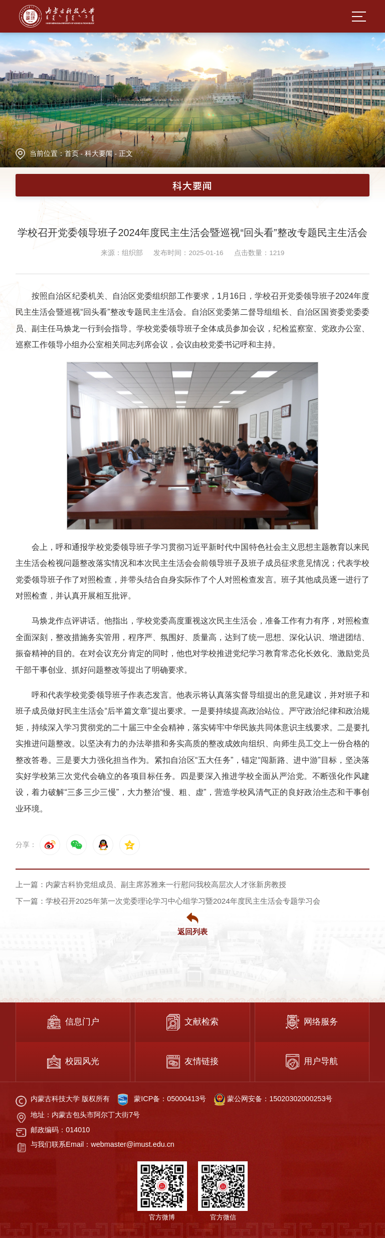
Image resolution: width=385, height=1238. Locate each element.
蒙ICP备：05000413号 (170, 1099)
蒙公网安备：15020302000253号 (273, 1099)
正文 (126, 153)
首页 (72, 153)
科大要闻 (99, 153)
